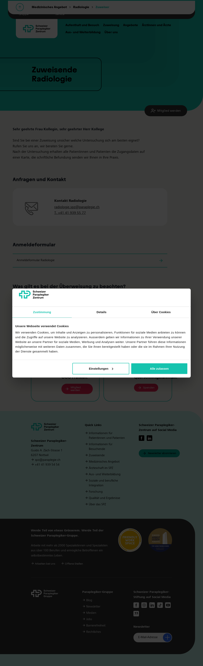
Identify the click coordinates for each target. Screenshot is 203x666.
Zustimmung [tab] (42, 312)
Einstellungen (101, 368)
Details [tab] (101, 312)
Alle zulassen (159, 368)
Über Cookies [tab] (161, 312)
